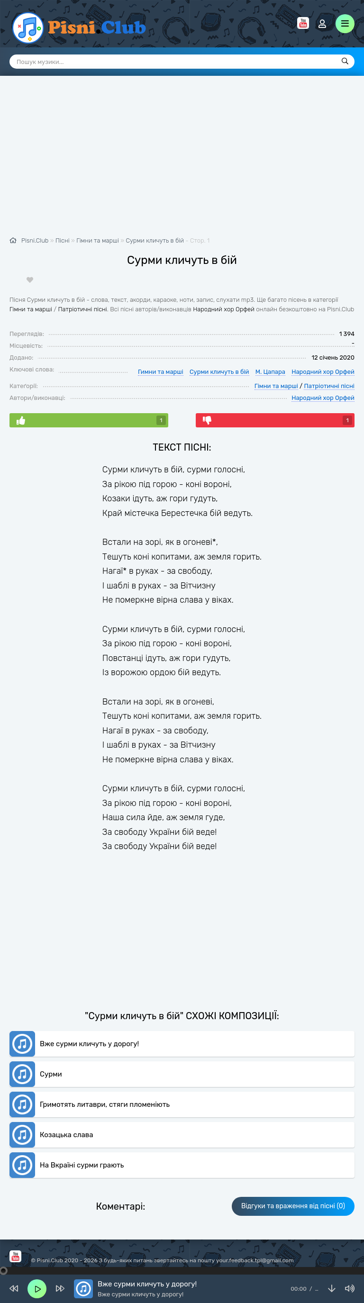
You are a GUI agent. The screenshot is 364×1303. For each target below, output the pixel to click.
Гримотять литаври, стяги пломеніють (105, 1104)
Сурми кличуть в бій (155, 240)
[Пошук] (345, 61)
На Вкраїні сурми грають (82, 1165)
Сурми (51, 1074)
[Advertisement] (182, 161)
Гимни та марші (160, 371)
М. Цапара (270, 371)
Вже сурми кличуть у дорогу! (89, 1044)
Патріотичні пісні (82, 309)
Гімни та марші (30, 309)
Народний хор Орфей (224, 309)
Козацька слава (66, 1135)
